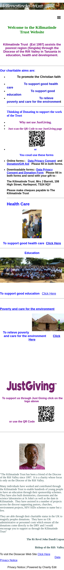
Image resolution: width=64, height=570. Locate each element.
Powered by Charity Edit (41, 567)
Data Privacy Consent (42, 160)
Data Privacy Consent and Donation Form (30, 171)
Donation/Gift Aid (18, 163)
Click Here (53, 243)
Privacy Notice (16, 567)
